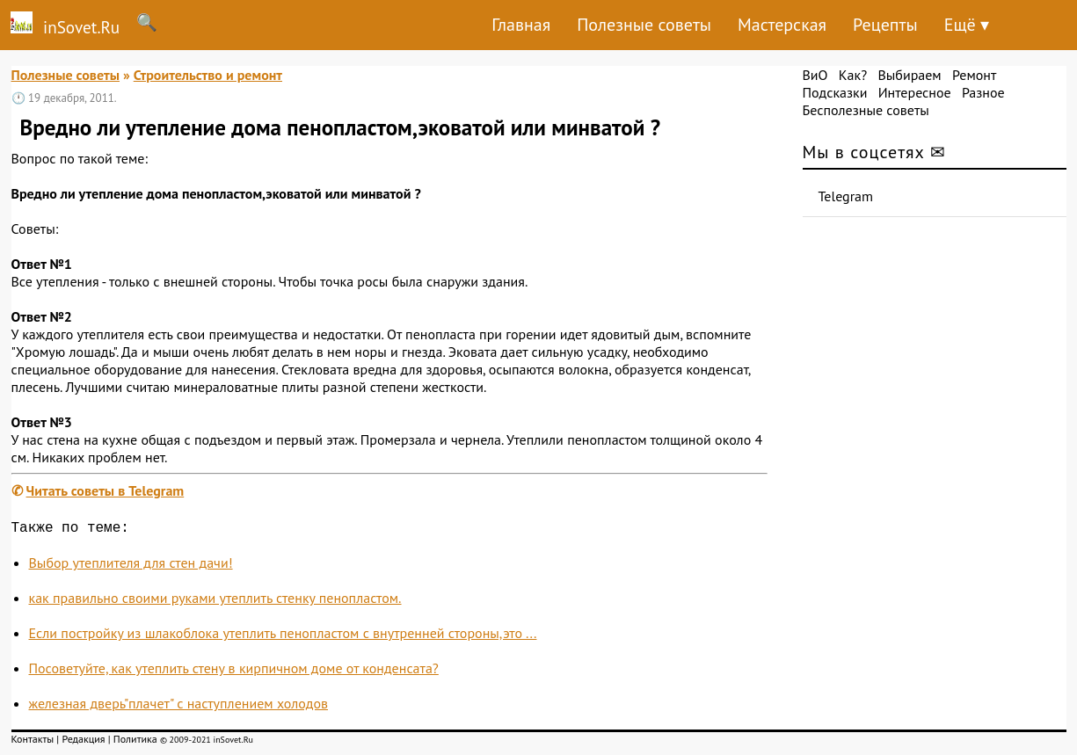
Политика (135, 742)
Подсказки (835, 92)
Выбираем (909, 74)
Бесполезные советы (866, 110)
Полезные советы (644, 24)
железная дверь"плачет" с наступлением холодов (179, 706)
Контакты (33, 742)
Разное (983, 92)
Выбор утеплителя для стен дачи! (131, 566)
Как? (853, 74)
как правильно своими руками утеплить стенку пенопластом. (215, 601)
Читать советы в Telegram (105, 490)
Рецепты (885, 24)
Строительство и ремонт (208, 74)
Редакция (83, 742)
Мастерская (782, 24)
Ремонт (974, 74)
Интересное (914, 92)
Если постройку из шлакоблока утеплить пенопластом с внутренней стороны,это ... (283, 636)
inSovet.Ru (60, 24)
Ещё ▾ (966, 24)
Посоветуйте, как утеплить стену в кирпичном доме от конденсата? (234, 671)
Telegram (846, 196)
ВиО (815, 74)
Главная (520, 24)
